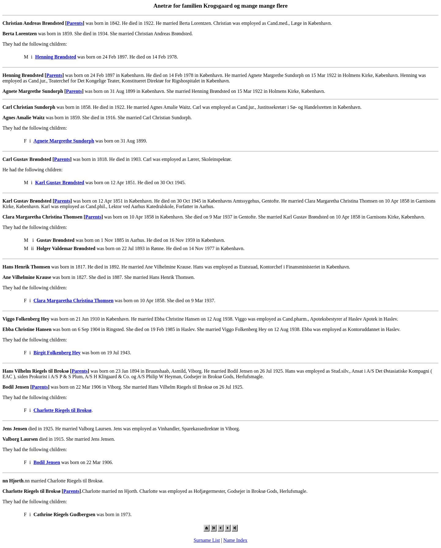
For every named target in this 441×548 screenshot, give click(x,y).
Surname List (207, 540)
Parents (75, 23)
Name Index (235, 540)
